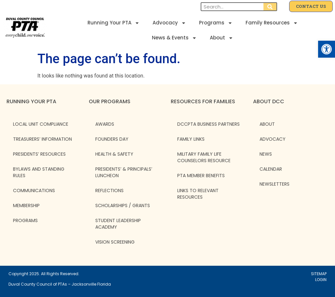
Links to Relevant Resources (198, 193)
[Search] (269, 6)
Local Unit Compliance (40, 124)
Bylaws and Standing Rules (38, 172)
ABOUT (267, 124)
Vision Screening (115, 242)
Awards (104, 124)
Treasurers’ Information (42, 139)
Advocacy (169, 23)
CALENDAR (271, 169)
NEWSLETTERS (274, 184)
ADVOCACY (273, 139)
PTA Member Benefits (201, 175)
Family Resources (272, 23)
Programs (216, 23)
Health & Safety (114, 154)
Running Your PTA (113, 23)
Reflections (109, 190)
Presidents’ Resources (39, 154)
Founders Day (111, 139)
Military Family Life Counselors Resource (204, 157)
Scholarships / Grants (122, 205)
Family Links (191, 139)
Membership (26, 205)
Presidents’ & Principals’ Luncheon (123, 172)
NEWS (266, 154)
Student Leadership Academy (118, 223)
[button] (326, 49)
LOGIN (321, 279)
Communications (34, 190)
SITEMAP (319, 273)
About (221, 38)
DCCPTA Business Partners (208, 124)
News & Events (174, 38)
